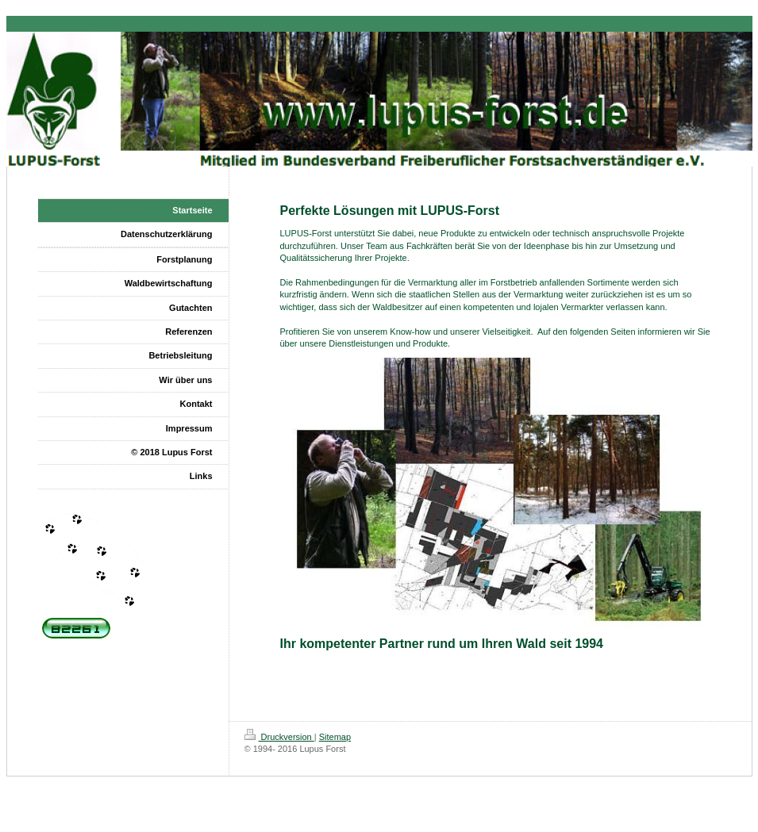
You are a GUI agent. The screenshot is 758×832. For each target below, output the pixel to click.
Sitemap (335, 737)
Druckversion (279, 737)
